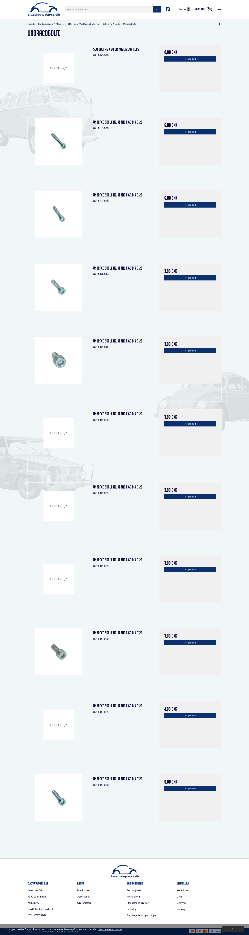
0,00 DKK (203, 9)
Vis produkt (190, 58)
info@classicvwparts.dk (40, 908)
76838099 (33, 902)
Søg (157, 9)
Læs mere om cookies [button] (110, 929)
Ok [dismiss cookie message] (233, 929)
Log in (184, 9)
